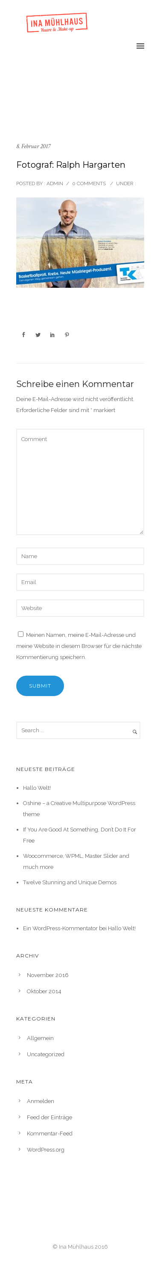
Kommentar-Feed (50, 1133)
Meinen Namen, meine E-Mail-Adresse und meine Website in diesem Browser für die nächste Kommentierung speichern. (79, 646)
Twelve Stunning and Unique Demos (69, 882)
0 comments (89, 183)
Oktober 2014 (44, 991)
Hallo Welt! (37, 788)
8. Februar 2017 (33, 146)
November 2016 (48, 975)
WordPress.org (45, 1149)
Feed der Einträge (49, 1117)
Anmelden (40, 1101)
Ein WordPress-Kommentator (60, 928)
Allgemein (40, 1038)
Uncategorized (45, 1054)
